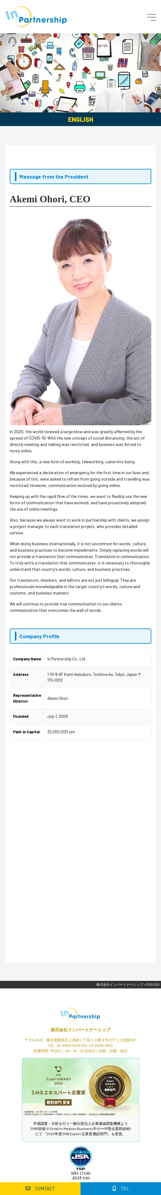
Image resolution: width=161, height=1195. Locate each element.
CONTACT (40, 1188)
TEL (121, 1188)
